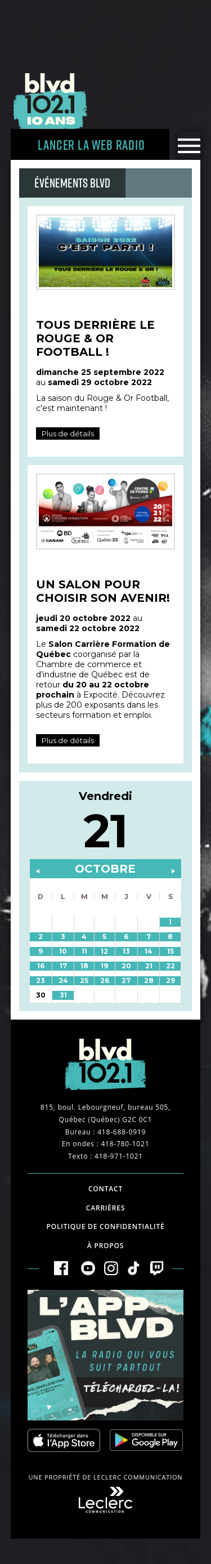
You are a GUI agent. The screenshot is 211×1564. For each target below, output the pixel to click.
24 (63, 980)
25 (84, 980)
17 (63, 966)
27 (126, 980)
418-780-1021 (125, 1144)
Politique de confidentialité (105, 1226)
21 (148, 966)
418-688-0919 (121, 1132)
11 (84, 951)
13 (126, 951)
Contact (105, 1189)
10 (63, 951)
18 (84, 966)
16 (40, 966)
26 (104, 980)
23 (40, 980)
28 (149, 980)
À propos (105, 1245)
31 (63, 995)
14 (148, 951)
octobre (105, 868)
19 (104, 966)
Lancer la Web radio (91, 144)
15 (170, 951)
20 (126, 966)
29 (170, 980)
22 (170, 966)
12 (104, 951)
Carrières (105, 1208)
